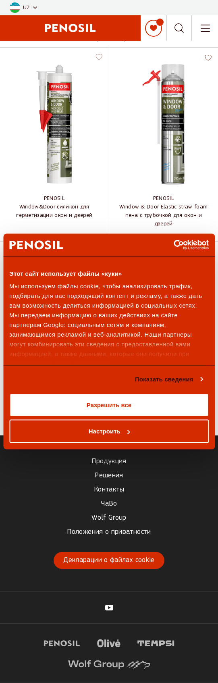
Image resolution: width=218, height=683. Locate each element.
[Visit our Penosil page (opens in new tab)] (109, 607)
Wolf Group (109, 518)
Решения (109, 475)
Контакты (109, 490)
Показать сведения (164, 379)
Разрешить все (109, 404)
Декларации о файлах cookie (108, 560)
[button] (23, 7)
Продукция (108, 461)
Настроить (109, 431)
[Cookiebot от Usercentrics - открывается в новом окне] (173, 245)
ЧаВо (109, 504)
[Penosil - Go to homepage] (70, 28)
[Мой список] (153, 28)
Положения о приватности (109, 532)
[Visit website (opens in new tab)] (62, 642)
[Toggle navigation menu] (205, 28)
